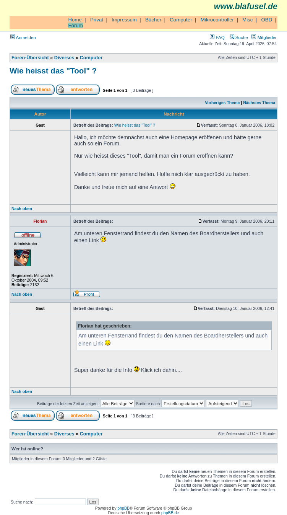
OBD (266, 20)
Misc (247, 20)
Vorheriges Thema (222, 102)
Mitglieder (264, 37)
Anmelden (23, 37)
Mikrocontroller (217, 20)
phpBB (123, 508)
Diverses (64, 57)
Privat (96, 20)
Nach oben (21, 208)
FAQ (217, 37)
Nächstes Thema (259, 102)
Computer (181, 20)
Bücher (153, 20)
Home (75, 20)
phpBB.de (170, 512)
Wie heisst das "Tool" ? (53, 70)
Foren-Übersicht (30, 57)
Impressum (124, 20)
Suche (239, 37)
